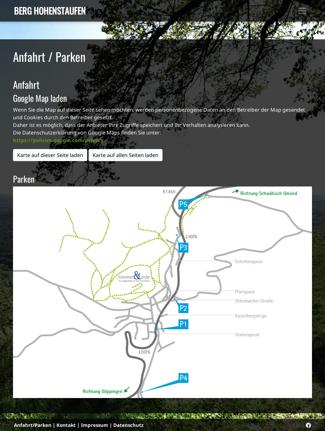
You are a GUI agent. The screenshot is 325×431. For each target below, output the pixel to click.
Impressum (94, 425)
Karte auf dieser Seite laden (50, 155)
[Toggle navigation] (302, 10)
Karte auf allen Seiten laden (125, 155)
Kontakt (66, 425)
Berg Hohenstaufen (50, 10)
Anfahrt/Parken (32, 425)
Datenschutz (128, 425)
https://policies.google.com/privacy (58, 140)
